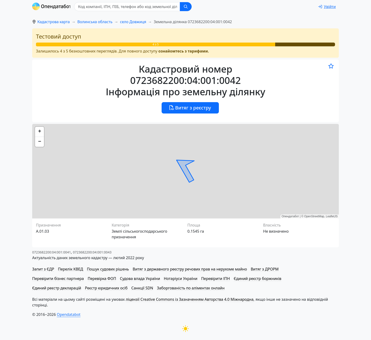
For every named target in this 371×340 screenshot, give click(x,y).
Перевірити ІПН (215, 278)
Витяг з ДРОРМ (265, 269)
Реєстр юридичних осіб (106, 288)
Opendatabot (68, 314)
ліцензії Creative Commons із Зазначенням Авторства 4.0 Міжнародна (189, 299)
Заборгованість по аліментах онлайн (191, 288)
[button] (39, 132)
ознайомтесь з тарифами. (183, 51)
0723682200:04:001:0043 (92, 252)
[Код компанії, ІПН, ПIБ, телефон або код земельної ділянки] (128, 6)
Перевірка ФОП (102, 278)
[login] (327, 6)
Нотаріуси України (180, 278)
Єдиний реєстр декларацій (56, 288)
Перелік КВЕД (70, 269)
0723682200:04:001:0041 (51, 252)
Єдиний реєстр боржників (257, 278)
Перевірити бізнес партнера (58, 278)
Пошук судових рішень (108, 269)
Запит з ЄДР (43, 269)
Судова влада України (140, 278)
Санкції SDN (142, 288)
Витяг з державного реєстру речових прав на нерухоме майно (190, 269)
